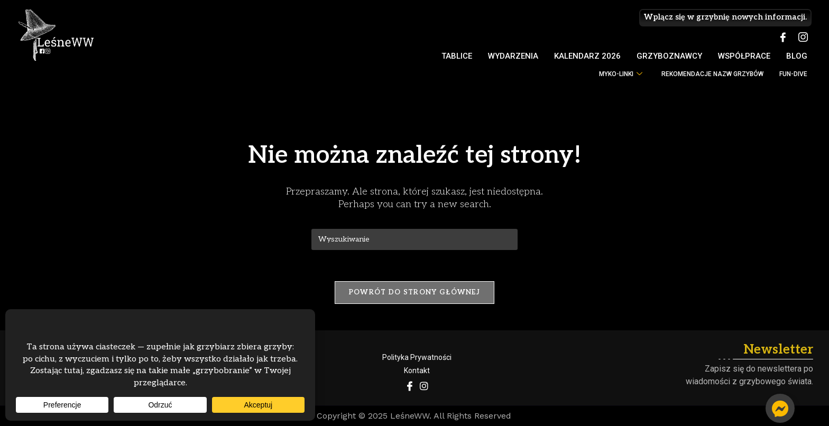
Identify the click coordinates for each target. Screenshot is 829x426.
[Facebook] (783, 38)
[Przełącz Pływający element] (780, 408)
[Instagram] (803, 38)
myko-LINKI (620, 74)
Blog (796, 56)
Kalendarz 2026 (587, 56)
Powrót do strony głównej (414, 293)
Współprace (744, 56)
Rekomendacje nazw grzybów (712, 74)
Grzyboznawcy (669, 56)
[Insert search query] (414, 239)
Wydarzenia (513, 56)
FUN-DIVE (793, 74)
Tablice (456, 56)
